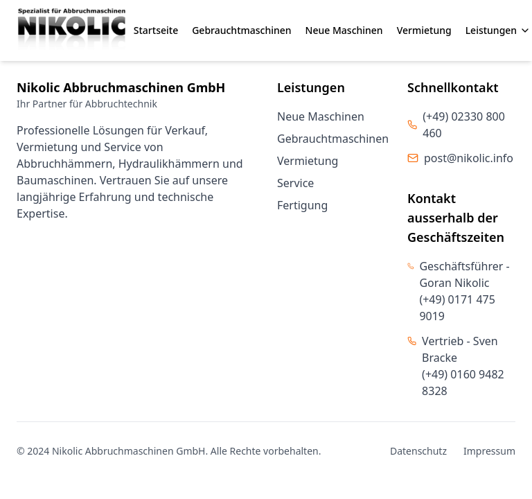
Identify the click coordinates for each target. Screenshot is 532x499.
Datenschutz (418, 450)
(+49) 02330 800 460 (464, 125)
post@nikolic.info (468, 158)
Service (295, 183)
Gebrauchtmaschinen (241, 30)
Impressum (489, 450)
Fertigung (302, 205)
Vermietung (424, 30)
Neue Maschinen (344, 30)
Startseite (156, 30)
